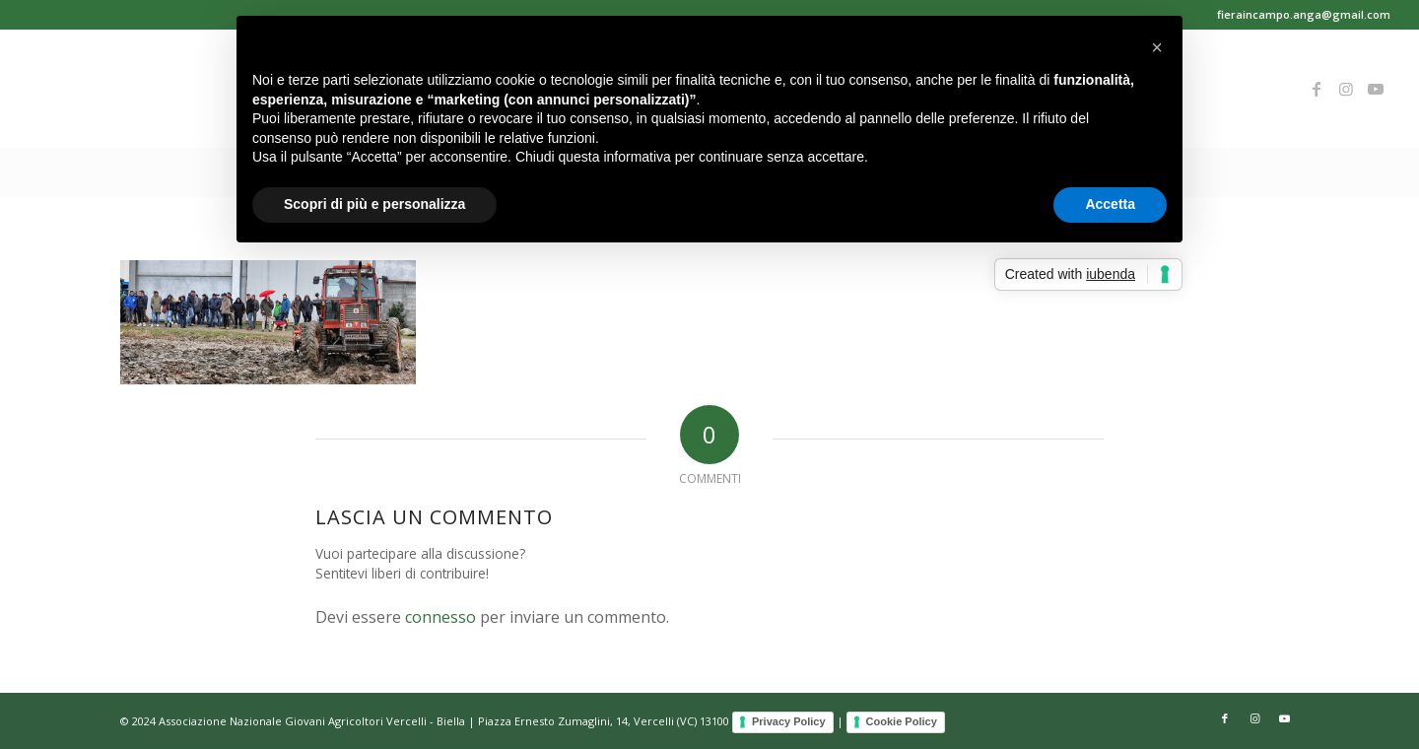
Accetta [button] (1110, 204)
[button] (1157, 47)
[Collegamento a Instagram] (1346, 88)
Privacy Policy (789, 721)
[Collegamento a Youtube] (1375, 88)
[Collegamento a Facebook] (1316, 88)
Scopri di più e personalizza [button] (374, 204)
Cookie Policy (901, 721)
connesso (440, 617)
